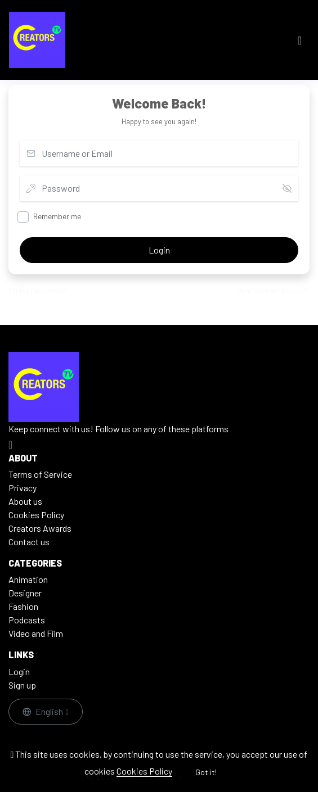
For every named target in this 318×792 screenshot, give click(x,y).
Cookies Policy (144, 771)
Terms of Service (40, 474)
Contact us (29, 541)
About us (25, 501)
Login (159, 250)
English (44, 711)
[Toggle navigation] (299, 40)
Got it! (206, 772)
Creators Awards (39, 528)
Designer (25, 592)
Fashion (23, 606)
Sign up (22, 685)
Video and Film (35, 633)
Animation (28, 579)
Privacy (22, 487)
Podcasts (26, 619)
